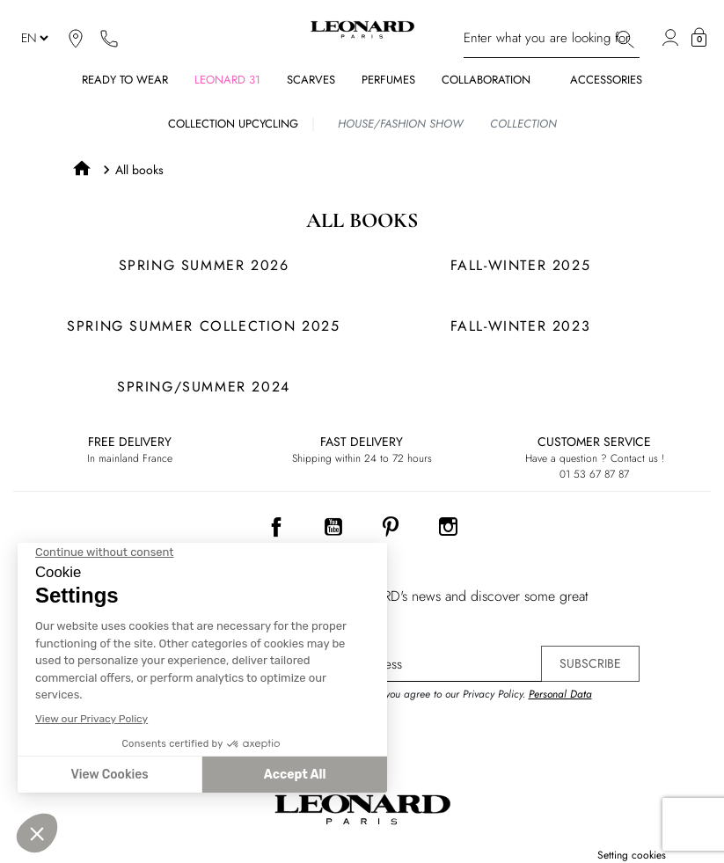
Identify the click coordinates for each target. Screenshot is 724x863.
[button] (698, 37)
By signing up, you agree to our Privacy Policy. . (455, 702)
